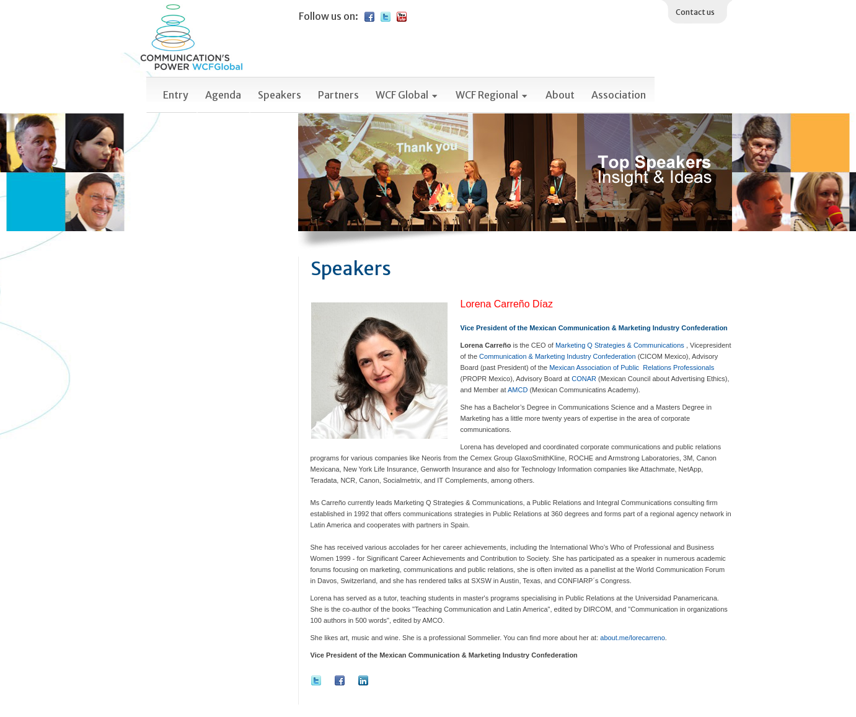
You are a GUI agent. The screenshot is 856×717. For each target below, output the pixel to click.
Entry (175, 95)
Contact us (695, 12)
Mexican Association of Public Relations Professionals (631, 367)
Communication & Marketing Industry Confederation (557, 356)
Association (618, 95)
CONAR (583, 378)
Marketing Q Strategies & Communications (620, 345)
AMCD (517, 390)
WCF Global (407, 95)
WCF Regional (492, 95)
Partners (338, 95)
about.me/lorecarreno (632, 637)
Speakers (279, 95)
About (560, 95)
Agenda (223, 95)
